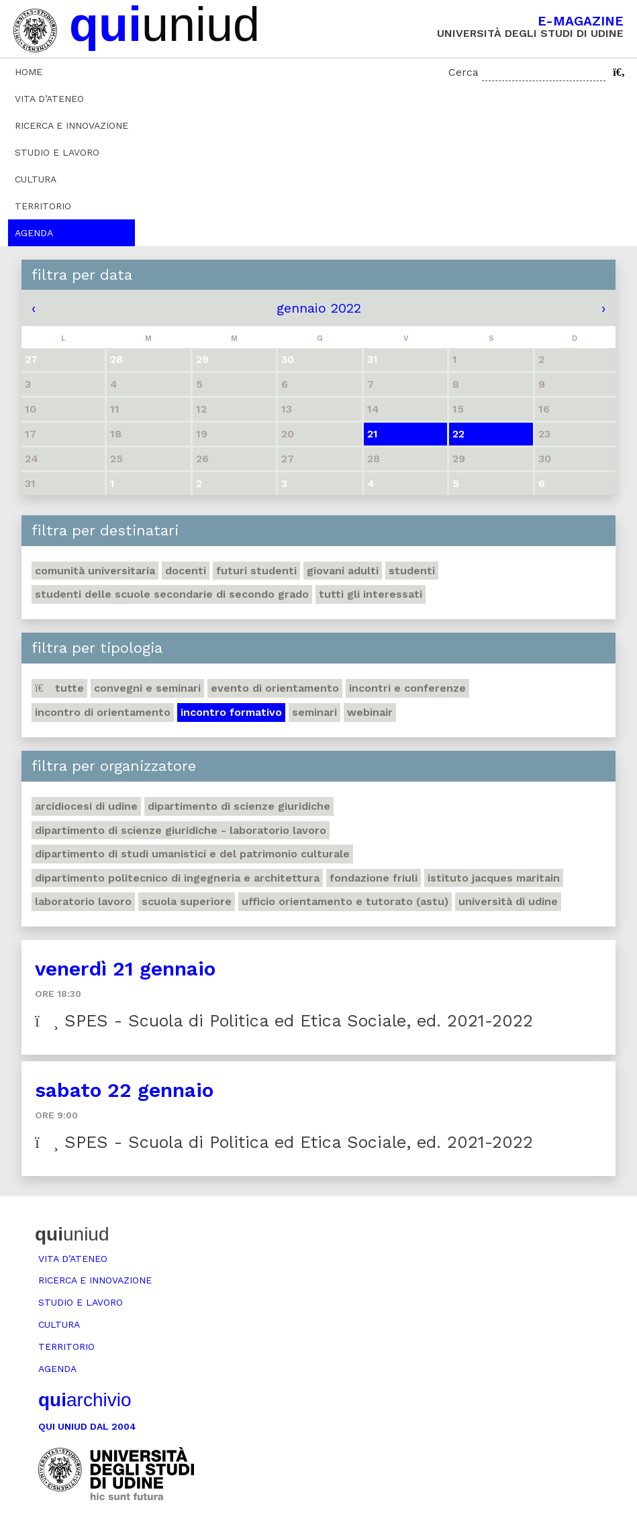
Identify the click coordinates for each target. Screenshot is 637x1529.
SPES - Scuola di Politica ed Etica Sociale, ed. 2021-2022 (284, 1021)
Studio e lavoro (57, 152)
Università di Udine (508, 901)
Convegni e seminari (147, 688)
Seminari (314, 712)
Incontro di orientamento (102, 712)
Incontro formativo (231, 712)
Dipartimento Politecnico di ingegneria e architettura (177, 878)
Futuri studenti (256, 570)
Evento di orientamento (275, 688)
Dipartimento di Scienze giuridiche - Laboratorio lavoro (180, 830)
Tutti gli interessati (370, 594)
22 (458, 433)
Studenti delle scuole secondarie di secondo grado (172, 594)
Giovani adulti (343, 570)
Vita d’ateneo (49, 98)
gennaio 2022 (319, 308)
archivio (84, 1399)
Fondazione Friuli (374, 878)
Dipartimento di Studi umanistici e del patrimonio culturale (192, 853)
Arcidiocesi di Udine (86, 806)
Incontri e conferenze (407, 688)
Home (28, 71)
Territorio (43, 206)
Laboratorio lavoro (83, 901)
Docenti (185, 570)
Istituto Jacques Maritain (494, 878)
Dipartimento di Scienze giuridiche (239, 806)
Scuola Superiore (187, 901)
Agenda (34, 232)
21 (372, 433)
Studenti (412, 570)
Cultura (35, 179)
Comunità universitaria (95, 570)
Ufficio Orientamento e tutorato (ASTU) (345, 901)
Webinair (370, 712)
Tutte (59, 688)
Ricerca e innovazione (71, 125)
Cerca (463, 72)
